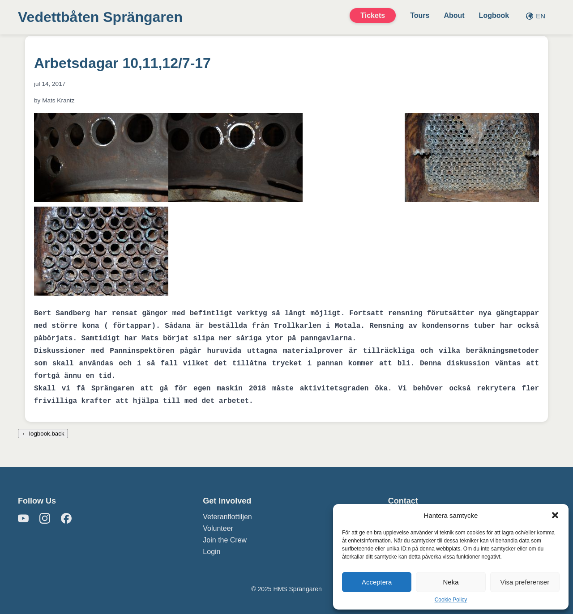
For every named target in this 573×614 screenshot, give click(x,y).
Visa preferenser (524, 582)
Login (211, 551)
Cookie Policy (451, 600)
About (454, 15)
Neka (450, 582)
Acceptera (377, 582)
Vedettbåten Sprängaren (100, 17)
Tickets (372, 15)
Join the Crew (225, 540)
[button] (555, 515)
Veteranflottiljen (227, 517)
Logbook (494, 15)
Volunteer (218, 528)
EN (535, 16)
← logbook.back (42, 433)
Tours (419, 15)
